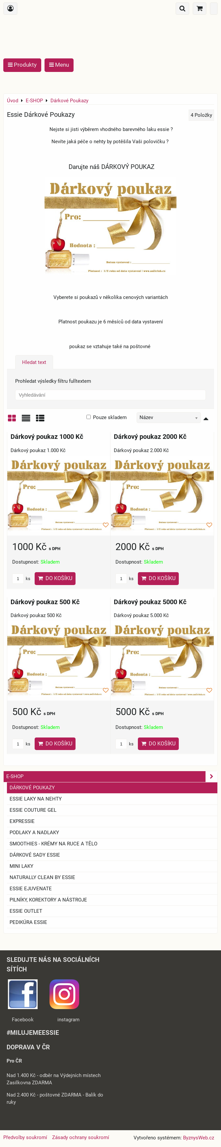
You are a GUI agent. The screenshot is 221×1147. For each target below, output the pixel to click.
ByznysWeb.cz (198, 1138)
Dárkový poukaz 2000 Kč (150, 437)
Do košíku (55, 578)
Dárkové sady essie (35, 855)
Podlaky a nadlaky (34, 833)
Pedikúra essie (28, 922)
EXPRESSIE (22, 821)
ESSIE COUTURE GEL (33, 810)
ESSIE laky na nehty (36, 799)
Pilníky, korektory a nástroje (48, 900)
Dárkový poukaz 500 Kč (45, 602)
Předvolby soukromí (25, 1137)
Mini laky (21, 866)
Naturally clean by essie (42, 877)
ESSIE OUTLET (26, 911)
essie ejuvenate (31, 889)
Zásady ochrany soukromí (80, 1137)
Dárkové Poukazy (32, 788)
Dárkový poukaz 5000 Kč (150, 602)
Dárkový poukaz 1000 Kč (47, 437)
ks (21, 578)
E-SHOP (111, 776)
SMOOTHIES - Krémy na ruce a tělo (53, 844)
